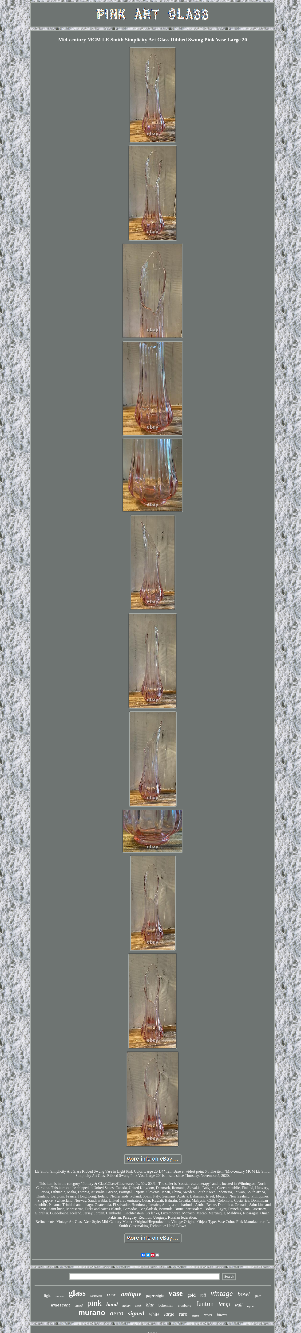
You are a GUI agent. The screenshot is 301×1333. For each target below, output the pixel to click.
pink (94, 1303)
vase (175, 1293)
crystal (250, 1306)
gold (191, 1295)
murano (92, 1313)
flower (208, 1315)
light (47, 1296)
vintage (222, 1293)
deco (116, 1313)
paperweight (155, 1296)
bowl (244, 1294)
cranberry (184, 1305)
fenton (205, 1303)
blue (150, 1305)
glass (77, 1293)
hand (112, 1304)
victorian (59, 1296)
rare (183, 1314)
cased (79, 1305)
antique (131, 1294)
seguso (195, 1315)
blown (222, 1314)
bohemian (165, 1305)
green (257, 1296)
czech (138, 1305)
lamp (224, 1304)
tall (203, 1295)
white (154, 1314)
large (169, 1314)
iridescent (60, 1305)
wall (238, 1304)
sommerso (96, 1296)
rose (111, 1294)
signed (136, 1313)
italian (126, 1305)
